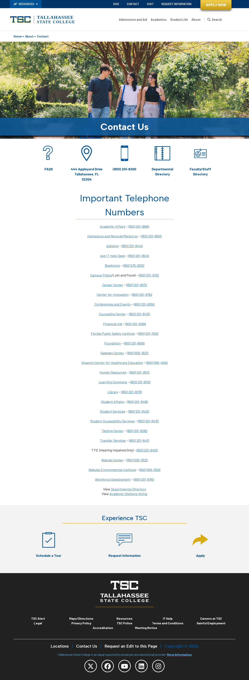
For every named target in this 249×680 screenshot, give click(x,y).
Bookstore (112, 265)
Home (18, 36)
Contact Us (86, 646)
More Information (179, 654)
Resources (24, 4)
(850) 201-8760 (144, 479)
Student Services (112, 411)
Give (116, 4)
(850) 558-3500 (149, 470)
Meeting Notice (146, 628)
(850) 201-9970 (136, 285)
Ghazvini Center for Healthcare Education (112, 362)
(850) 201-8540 (138, 256)
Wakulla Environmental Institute (112, 470)
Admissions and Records (105, 236)
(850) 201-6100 (149, 275)
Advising (112, 246)
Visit (150, 4)
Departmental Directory (128, 489)
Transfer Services (113, 440)
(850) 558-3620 (137, 353)
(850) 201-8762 (142, 294)
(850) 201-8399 (135, 324)
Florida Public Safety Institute (113, 333)
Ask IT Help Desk (112, 256)
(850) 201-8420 (138, 411)
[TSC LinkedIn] (141, 666)
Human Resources (113, 372)
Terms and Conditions (167, 623)
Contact (133, 4)
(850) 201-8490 (137, 401)
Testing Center (113, 431)
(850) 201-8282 (137, 431)
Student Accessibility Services (112, 421)
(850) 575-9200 (133, 265)
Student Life (179, 19)
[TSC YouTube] (124, 666)
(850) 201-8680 (138, 226)
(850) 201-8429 (147, 450)
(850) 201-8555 (151, 236)
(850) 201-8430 (139, 314)
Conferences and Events (113, 304)
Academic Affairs (112, 226)
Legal (38, 623)
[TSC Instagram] (158, 666)
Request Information (176, 4)
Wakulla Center (112, 460)
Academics (159, 19)
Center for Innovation (113, 294)
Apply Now (216, 5)
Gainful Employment (211, 623)
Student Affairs (113, 401)
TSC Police (124, 623)
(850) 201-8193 (140, 382)
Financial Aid (112, 324)
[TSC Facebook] (107, 666)
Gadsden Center (112, 353)
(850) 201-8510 (139, 372)
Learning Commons (113, 382)
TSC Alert (38, 618)
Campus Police (101, 275)
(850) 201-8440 (132, 246)
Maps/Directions (81, 618)
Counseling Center (112, 314)
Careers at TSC (211, 618)
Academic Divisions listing (128, 494)
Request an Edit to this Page (130, 646)
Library (112, 392)
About (196, 19)
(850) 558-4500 (157, 362)
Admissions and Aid (133, 19)
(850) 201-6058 (144, 304)
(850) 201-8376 (131, 392)
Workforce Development (113, 479)
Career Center (112, 285)
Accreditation (103, 628)
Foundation (112, 343)
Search (217, 19)
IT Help (168, 618)
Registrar (131, 236)
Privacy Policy (81, 623)
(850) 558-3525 (137, 460)
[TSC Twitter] (90, 666)
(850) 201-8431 (139, 440)
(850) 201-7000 (148, 333)
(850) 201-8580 (134, 343)
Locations (60, 646)
